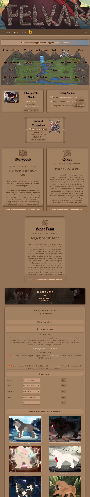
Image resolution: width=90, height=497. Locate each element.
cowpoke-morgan (55, 366)
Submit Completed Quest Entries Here (67, 209)
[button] (3, 32)
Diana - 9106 (64, 474)
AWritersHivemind (31, 106)
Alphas (11, 70)
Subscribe (81, 70)
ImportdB (16, 32)
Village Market (28, 62)
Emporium (66, 50)
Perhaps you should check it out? (45, 349)
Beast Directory (65, 77)
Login (86, 32)
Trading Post (42, 77)
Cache (52, 62)
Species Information (11, 62)
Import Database (66, 62)
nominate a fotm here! (31, 110)
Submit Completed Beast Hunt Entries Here (45, 279)
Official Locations (80, 62)
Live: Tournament (10, 77)
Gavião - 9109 (24, 443)
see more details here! (38, 139)
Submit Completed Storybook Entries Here (23, 209)
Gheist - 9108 (64, 443)
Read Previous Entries (23, 164)
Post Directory (41, 50)
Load (63, 380)
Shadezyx (54, 356)
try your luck (80, 100)
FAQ (54, 50)
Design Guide (27, 77)
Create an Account (11, 50)
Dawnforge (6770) (72, 101)
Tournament (45, 292)
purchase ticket (79, 106)
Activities (54, 70)
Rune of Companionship (69, 97)
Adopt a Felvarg (80, 77)
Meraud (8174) (31, 101)
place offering (79, 104)
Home (8, 32)
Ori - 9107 (24, 474)
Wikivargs (28, 50)
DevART (24, 32)
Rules (80, 50)
